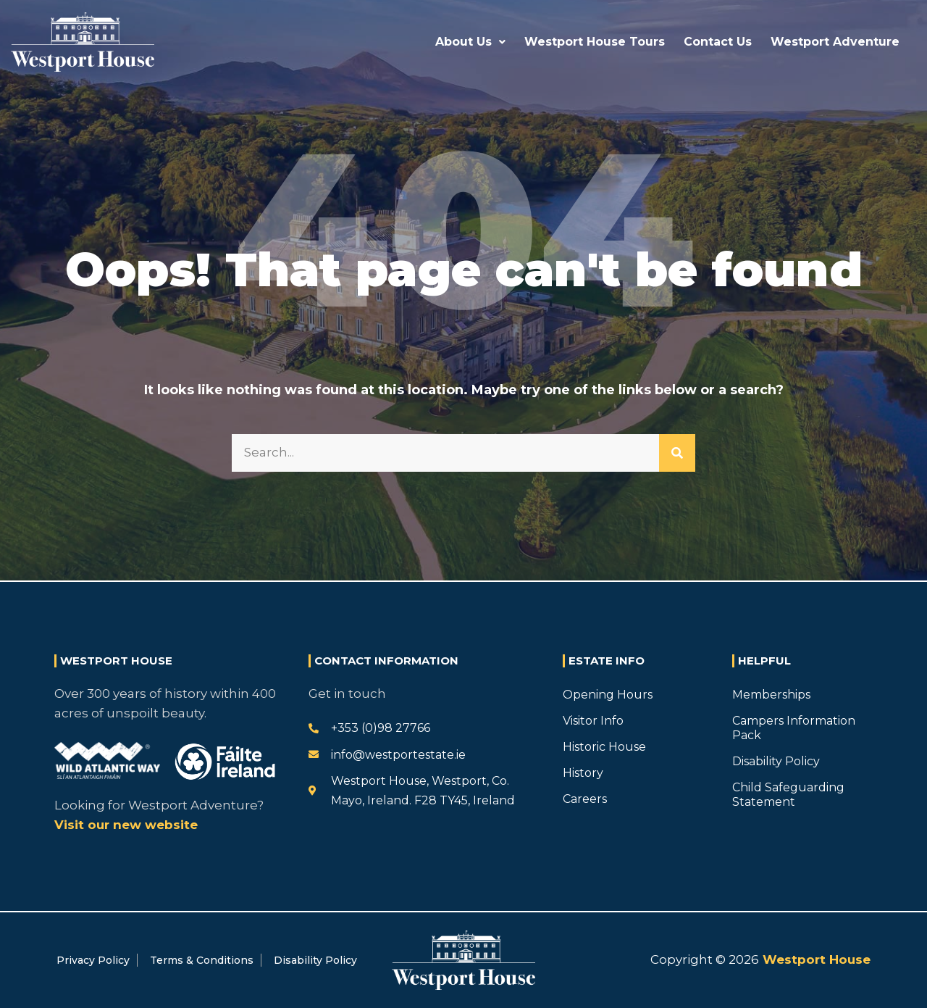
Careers (585, 799)
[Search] (677, 453)
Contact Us (718, 42)
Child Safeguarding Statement (788, 794)
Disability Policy (776, 761)
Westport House (815, 959)
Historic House (604, 747)
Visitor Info (593, 721)
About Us (470, 42)
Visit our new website (126, 824)
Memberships (771, 694)
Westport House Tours (594, 42)
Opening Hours (608, 694)
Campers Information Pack (793, 728)
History (583, 773)
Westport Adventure (835, 42)
